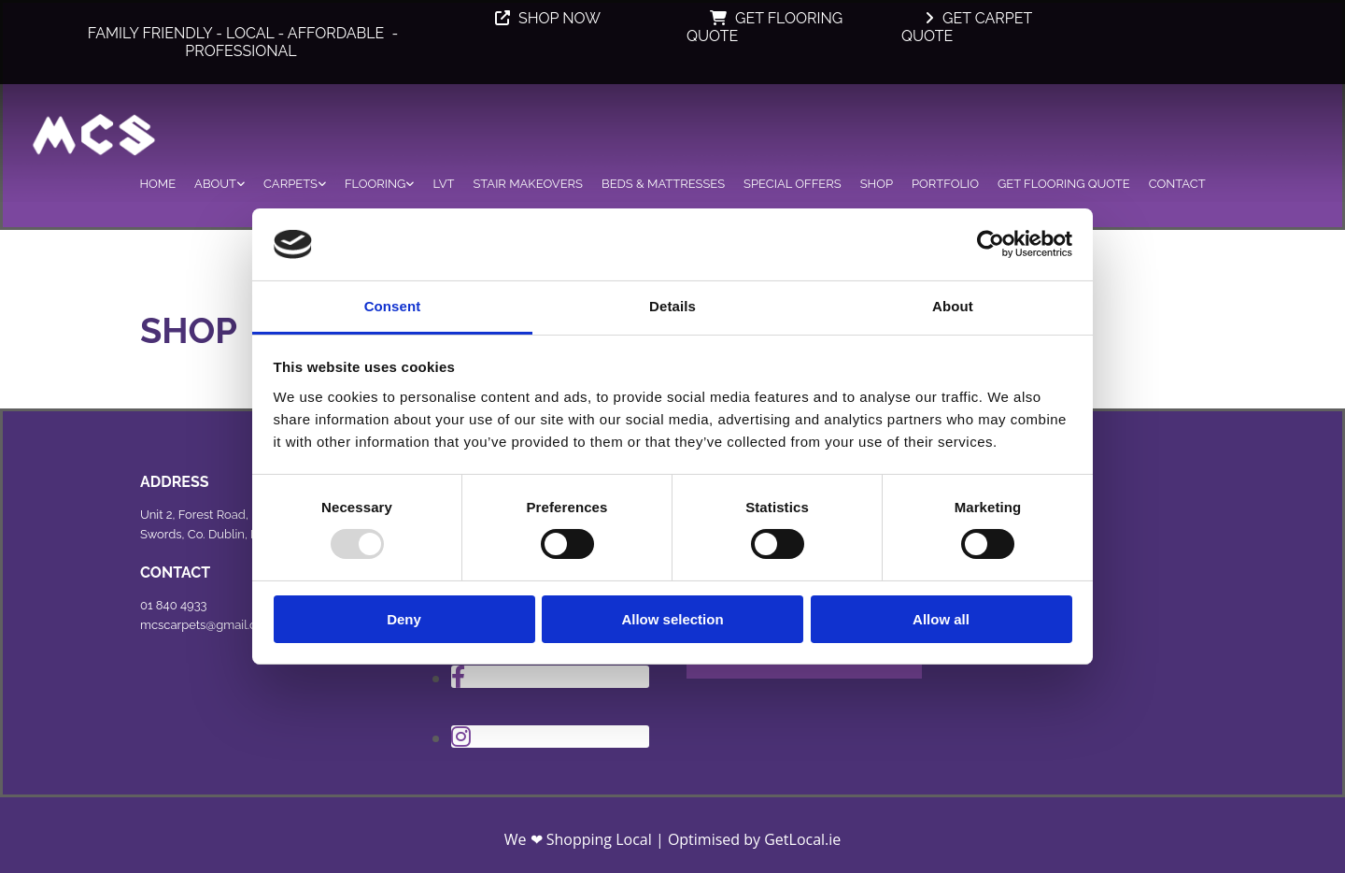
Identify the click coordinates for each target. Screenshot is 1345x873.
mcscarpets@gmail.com (207, 625)
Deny (404, 619)
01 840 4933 (173, 605)
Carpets (290, 184)
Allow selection (672, 619)
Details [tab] (672, 306)
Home (157, 184)
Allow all (941, 619)
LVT (443, 184)
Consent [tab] (392, 306)
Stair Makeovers (528, 184)
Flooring (375, 184)
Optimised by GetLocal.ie (754, 839)
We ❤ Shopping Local (578, 839)
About (215, 184)
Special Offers (792, 184)
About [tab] (952, 306)
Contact (1177, 184)
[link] (219, 181)
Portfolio (945, 184)
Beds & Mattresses (663, 184)
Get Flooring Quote (1064, 184)
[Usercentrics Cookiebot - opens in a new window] (990, 244)
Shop (876, 184)
